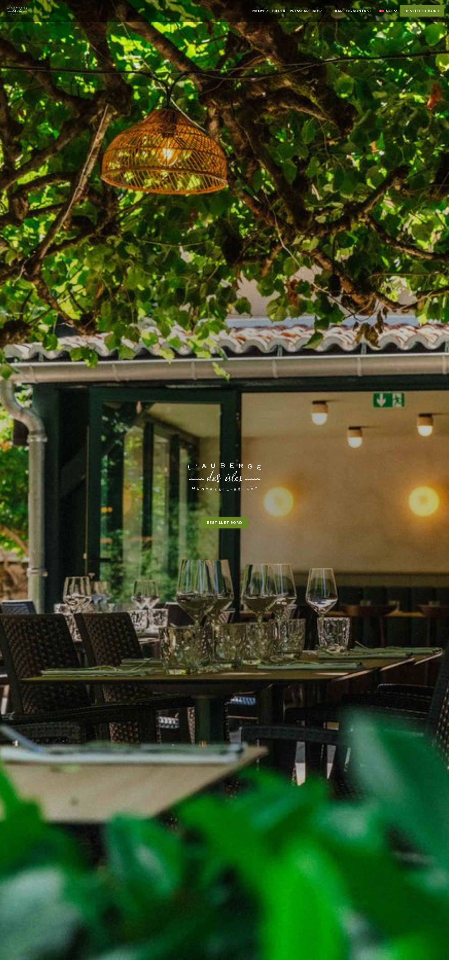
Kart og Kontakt (353, 10)
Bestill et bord (422, 10)
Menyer (260, 10)
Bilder (278, 10)
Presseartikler (306, 10)
